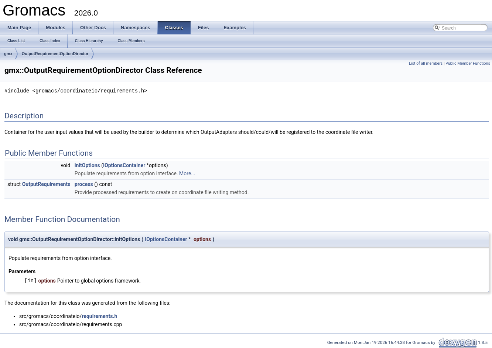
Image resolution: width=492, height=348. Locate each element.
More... (187, 173)
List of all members (426, 63)
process (84, 184)
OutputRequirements (46, 184)
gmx (8, 53)
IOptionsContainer (124, 165)
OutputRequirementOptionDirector (55, 53)
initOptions (87, 165)
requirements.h (99, 316)
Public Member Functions (467, 63)
